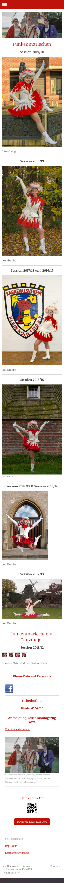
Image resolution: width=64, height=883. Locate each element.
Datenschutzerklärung (17, 852)
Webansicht (55, 866)
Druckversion (12, 866)
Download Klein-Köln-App (32, 821)
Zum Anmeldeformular (17, 729)
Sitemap (26, 866)
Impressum (11, 845)
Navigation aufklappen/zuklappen (32, 4)
